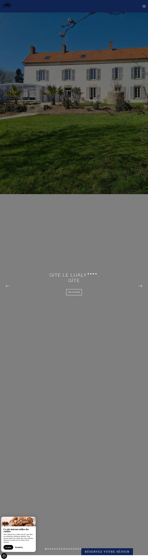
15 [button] (78, 549)
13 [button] (73, 549)
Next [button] (140, 284)
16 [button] (80, 549)
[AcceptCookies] (4, 556)
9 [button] (64, 549)
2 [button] (48, 549)
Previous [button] (8, 284)
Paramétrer (19, 547)
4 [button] (52, 549)
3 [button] (50, 549)
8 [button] (62, 549)
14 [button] (76, 549)
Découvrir (74, 292)
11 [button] (69, 549)
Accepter (8, 547)
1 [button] (45, 549)
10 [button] (66, 549)
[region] (18, 534)
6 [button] (57, 549)
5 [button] (55, 549)
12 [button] (71, 549)
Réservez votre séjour (107, 551)
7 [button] (59, 549)
